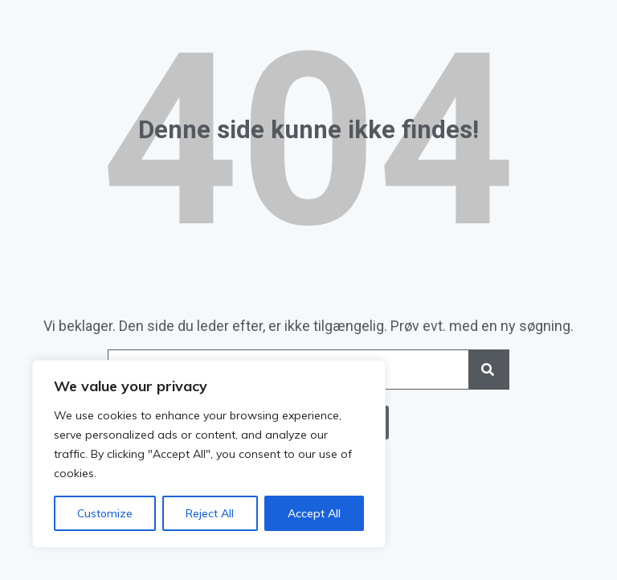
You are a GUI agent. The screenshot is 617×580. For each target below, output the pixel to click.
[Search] (488, 369)
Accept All (314, 513)
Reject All (210, 513)
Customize (105, 513)
